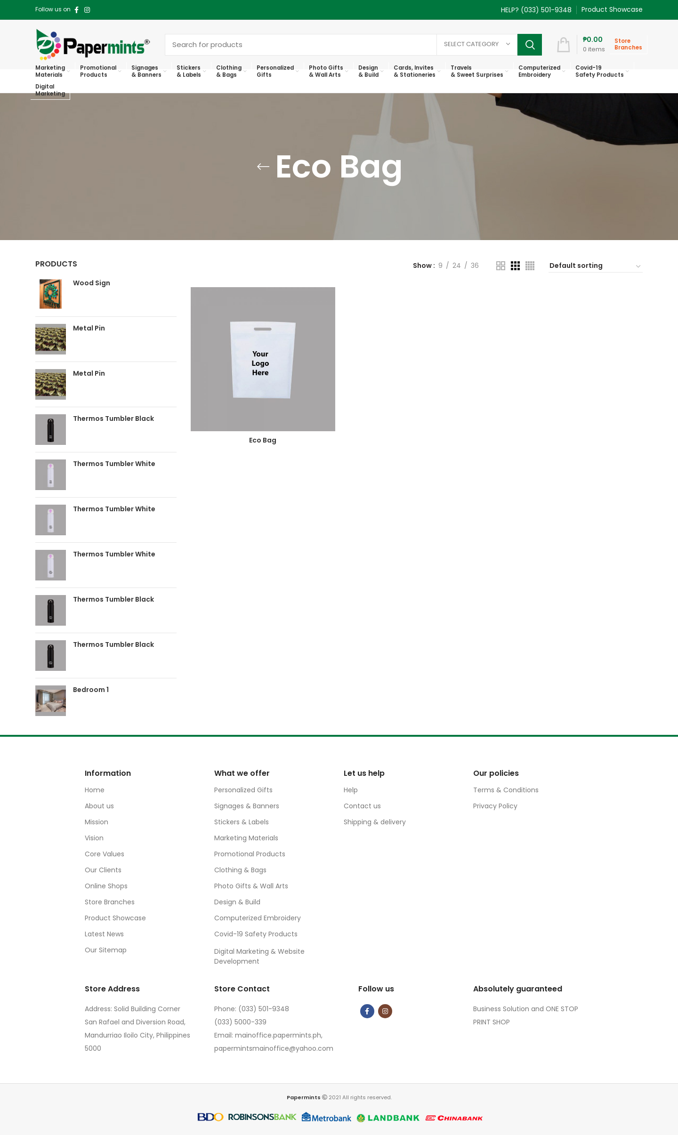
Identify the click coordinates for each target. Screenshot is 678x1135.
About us (99, 806)
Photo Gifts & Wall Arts (251, 886)
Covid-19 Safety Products (256, 934)
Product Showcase (115, 918)
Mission (96, 822)
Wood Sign (91, 283)
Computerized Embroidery (257, 918)
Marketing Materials (246, 838)
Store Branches (110, 902)
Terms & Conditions (506, 790)
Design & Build (237, 902)
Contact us (362, 806)
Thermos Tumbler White (114, 463)
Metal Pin (89, 328)
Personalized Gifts (243, 790)
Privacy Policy (495, 806)
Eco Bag (262, 440)
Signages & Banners (246, 806)
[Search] (353, 45)
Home (95, 790)
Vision (94, 838)
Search (529, 45)
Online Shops (106, 886)
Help (351, 790)
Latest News (104, 934)
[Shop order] (596, 267)
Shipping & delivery (375, 822)
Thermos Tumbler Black (113, 418)
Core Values (104, 854)
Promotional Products (249, 854)
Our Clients (103, 870)
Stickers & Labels (241, 822)
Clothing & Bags (240, 870)
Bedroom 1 (91, 689)
